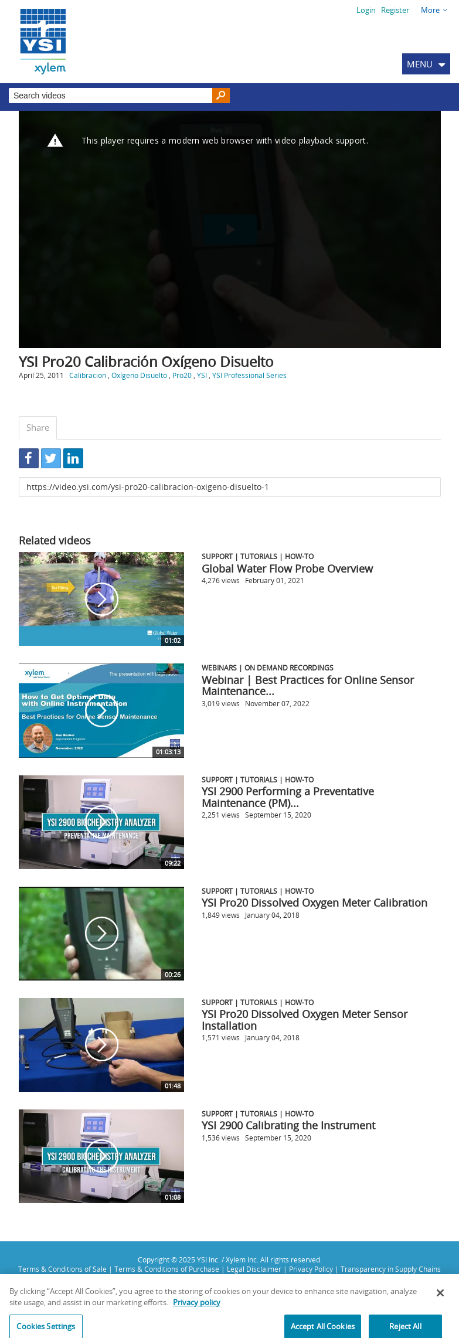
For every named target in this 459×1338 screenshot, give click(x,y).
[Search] (221, 96)
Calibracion (87, 375)
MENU (420, 64)
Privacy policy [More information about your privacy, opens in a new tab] (196, 1308)
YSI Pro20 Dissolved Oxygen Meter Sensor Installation (304, 1020)
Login (366, 10)
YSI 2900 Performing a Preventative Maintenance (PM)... (288, 797)
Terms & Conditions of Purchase (166, 1269)
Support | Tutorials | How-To (258, 556)
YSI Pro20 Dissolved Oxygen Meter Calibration (314, 903)
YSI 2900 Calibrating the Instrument (288, 1125)
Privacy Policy (311, 1269)
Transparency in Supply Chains (391, 1269)
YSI (202, 375)
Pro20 (182, 375)
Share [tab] (37, 427)
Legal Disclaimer (254, 1269)
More (430, 10)
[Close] (440, 1298)
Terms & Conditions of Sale (62, 1269)
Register (395, 10)
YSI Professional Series (249, 375)
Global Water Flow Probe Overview (287, 568)
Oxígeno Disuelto (139, 375)
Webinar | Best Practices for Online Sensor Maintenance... (308, 686)
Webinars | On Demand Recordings (268, 667)
